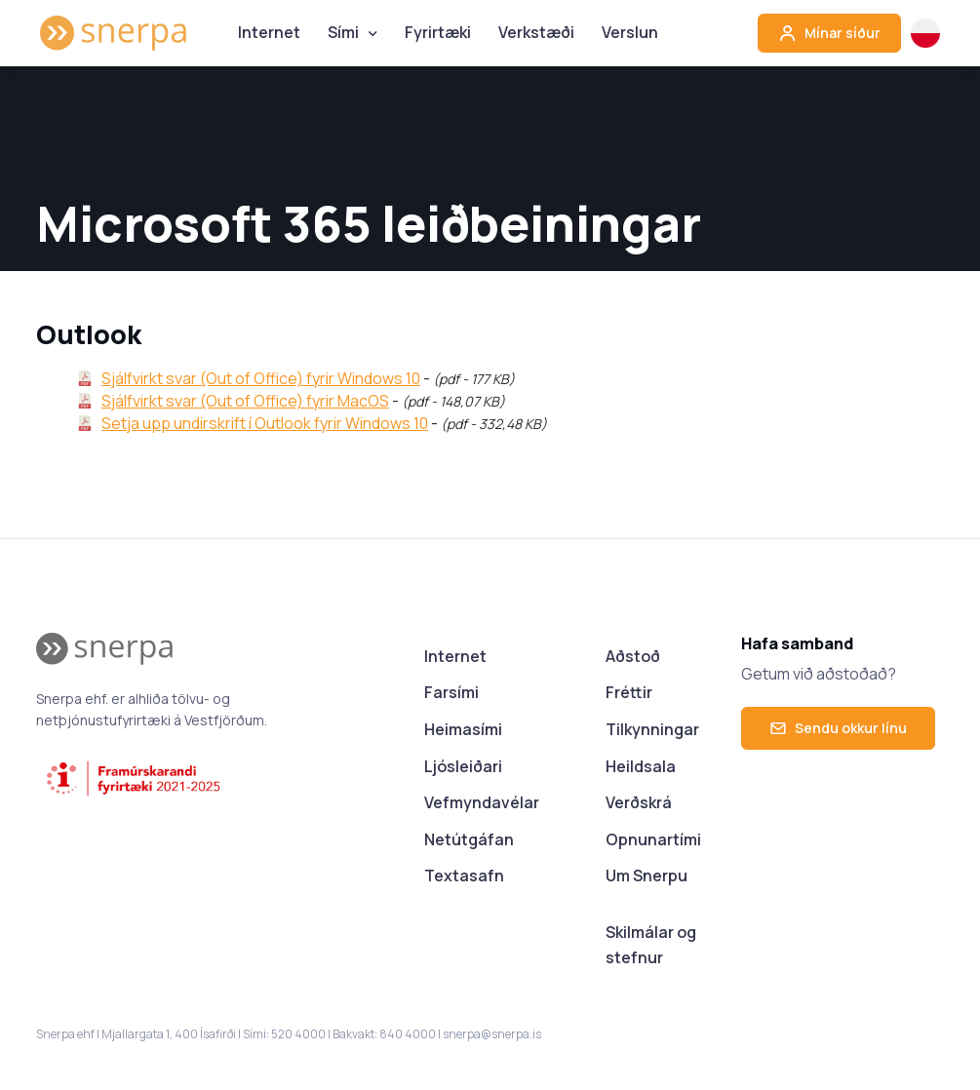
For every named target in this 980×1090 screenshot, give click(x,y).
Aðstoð (633, 656)
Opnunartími (653, 839)
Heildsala (641, 766)
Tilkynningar (652, 729)
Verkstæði (536, 32)
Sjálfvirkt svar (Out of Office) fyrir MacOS (245, 400)
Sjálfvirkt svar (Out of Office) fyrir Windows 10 (260, 378)
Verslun (630, 32)
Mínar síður (829, 33)
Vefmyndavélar (481, 802)
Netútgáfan (469, 839)
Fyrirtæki (438, 32)
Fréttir (629, 692)
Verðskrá (639, 802)
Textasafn (464, 875)
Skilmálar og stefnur (651, 944)
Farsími (451, 692)
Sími (343, 32)
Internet (269, 32)
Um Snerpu (646, 875)
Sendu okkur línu (838, 728)
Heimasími (463, 729)
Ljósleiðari (463, 766)
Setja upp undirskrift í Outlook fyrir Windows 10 (264, 423)
